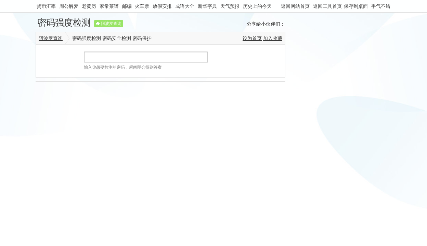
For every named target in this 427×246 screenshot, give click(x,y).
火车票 (142, 6)
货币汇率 (46, 6)
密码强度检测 (64, 22)
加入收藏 (272, 38)
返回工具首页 (327, 6)
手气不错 (380, 6)
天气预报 (230, 6)
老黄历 (89, 6)
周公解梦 (68, 6)
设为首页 (252, 38)
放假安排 (162, 6)
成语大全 (184, 6)
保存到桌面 (356, 6)
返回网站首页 (295, 6)
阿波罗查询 (111, 23)
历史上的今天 (257, 6)
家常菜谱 (109, 6)
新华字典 (207, 6)
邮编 (127, 6)
